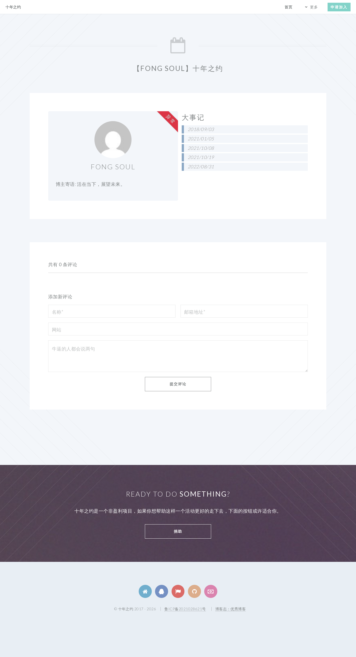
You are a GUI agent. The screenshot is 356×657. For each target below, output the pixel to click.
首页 (288, 7)
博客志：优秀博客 (230, 609)
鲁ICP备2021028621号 (185, 609)
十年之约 (13, 7)
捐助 (178, 531)
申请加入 (339, 7)
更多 (314, 7)
